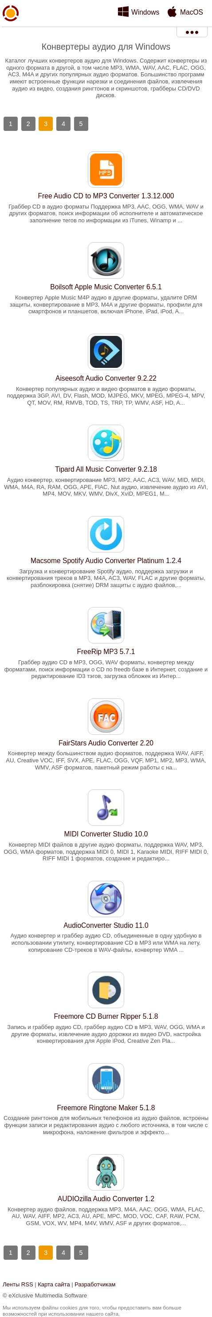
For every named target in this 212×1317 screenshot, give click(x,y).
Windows (145, 12)
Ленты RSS (18, 1284)
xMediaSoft (11, 33)
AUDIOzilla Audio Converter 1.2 (106, 1199)
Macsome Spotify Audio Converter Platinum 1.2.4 (106, 560)
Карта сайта (54, 1284)
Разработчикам (95, 1284)
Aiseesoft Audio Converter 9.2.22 (106, 378)
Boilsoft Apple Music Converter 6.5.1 (105, 287)
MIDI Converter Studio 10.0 (106, 834)
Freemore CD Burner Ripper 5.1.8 (106, 1016)
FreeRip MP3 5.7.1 (106, 651)
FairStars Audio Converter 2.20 (106, 743)
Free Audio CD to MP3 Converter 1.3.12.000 (106, 196)
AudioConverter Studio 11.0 (106, 925)
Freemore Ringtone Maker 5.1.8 (106, 1108)
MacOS (191, 12)
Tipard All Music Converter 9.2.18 (106, 469)
